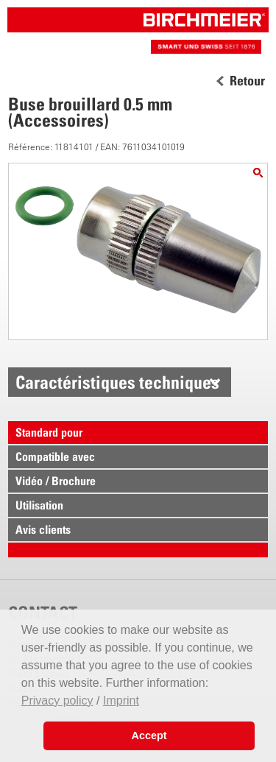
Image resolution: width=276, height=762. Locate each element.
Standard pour (48, 432)
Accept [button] (149, 735)
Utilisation (39, 505)
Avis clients (43, 529)
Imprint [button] (121, 700)
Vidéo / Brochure (55, 480)
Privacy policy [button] (57, 700)
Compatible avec (55, 456)
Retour (247, 81)
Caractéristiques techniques (117, 382)
